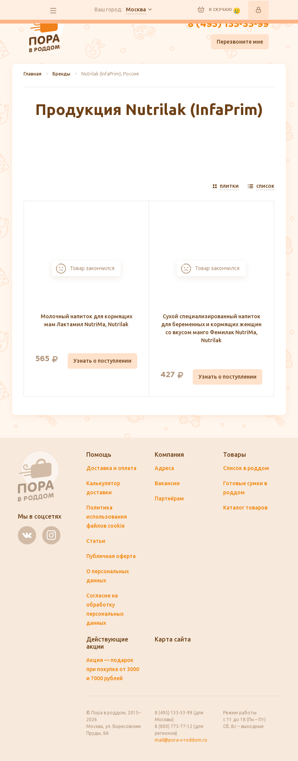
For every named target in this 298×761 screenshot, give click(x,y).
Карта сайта (173, 639)
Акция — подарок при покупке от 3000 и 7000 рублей (112, 669)
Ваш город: (120, 10)
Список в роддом (246, 468)
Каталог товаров (245, 508)
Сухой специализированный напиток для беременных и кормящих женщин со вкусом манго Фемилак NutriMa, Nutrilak (211, 328)
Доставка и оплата (111, 468)
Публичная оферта (111, 556)
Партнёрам (169, 498)
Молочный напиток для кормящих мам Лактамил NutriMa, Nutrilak (86, 320)
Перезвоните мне (240, 42)
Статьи (95, 541)
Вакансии (167, 483)
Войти (258, 10)
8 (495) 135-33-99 (228, 24)
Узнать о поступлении (102, 361)
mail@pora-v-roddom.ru (181, 739)
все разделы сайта (53, 10)
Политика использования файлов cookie (106, 517)
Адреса (164, 468)
